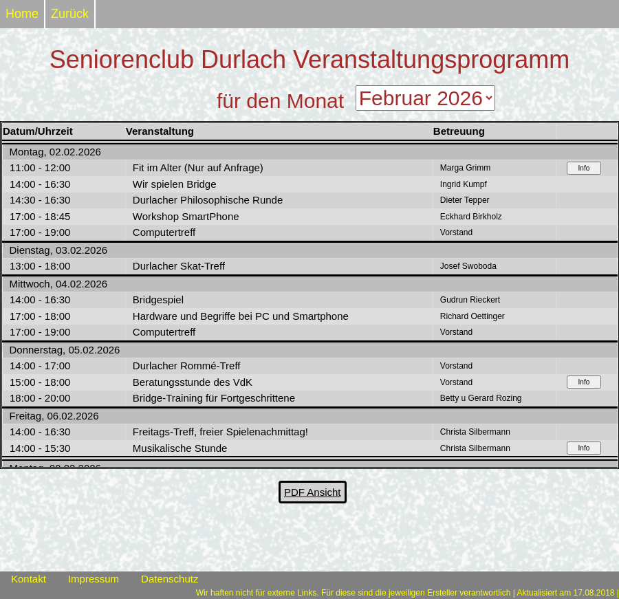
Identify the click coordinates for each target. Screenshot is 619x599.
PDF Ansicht (312, 492)
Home (22, 14)
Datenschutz (169, 579)
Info (584, 168)
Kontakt (28, 579)
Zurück (70, 14)
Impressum (93, 579)
